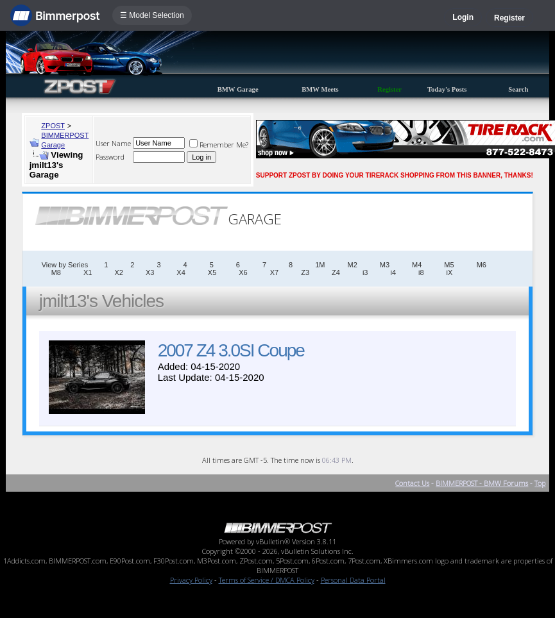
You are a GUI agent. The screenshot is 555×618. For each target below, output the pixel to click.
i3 (365, 272)
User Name (113, 143)
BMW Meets (320, 89)
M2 (352, 265)
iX (450, 272)
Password (110, 157)
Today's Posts (447, 89)
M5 (449, 265)
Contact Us (412, 483)
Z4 (336, 272)
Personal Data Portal (353, 580)
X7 (274, 272)
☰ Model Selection (152, 15)
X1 (87, 272)
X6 (243, 272)
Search (518, 89)
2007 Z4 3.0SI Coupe (231, 350)
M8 (56, 272)
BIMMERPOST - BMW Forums (482, 483)
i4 (393, 272)
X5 (212, 272)
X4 (180, 272)
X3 (150, 272)
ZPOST (53, 125)
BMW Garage (238, 89)
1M (320, 265)
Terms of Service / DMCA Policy (266, 580)
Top (539, 483)
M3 (384, 265)
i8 (421, 272)
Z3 (305, 272)
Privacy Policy (191, 580)
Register (509, 17)
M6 (481, 265)
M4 (417, 265)
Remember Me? (218, 144)
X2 (118, 272)
